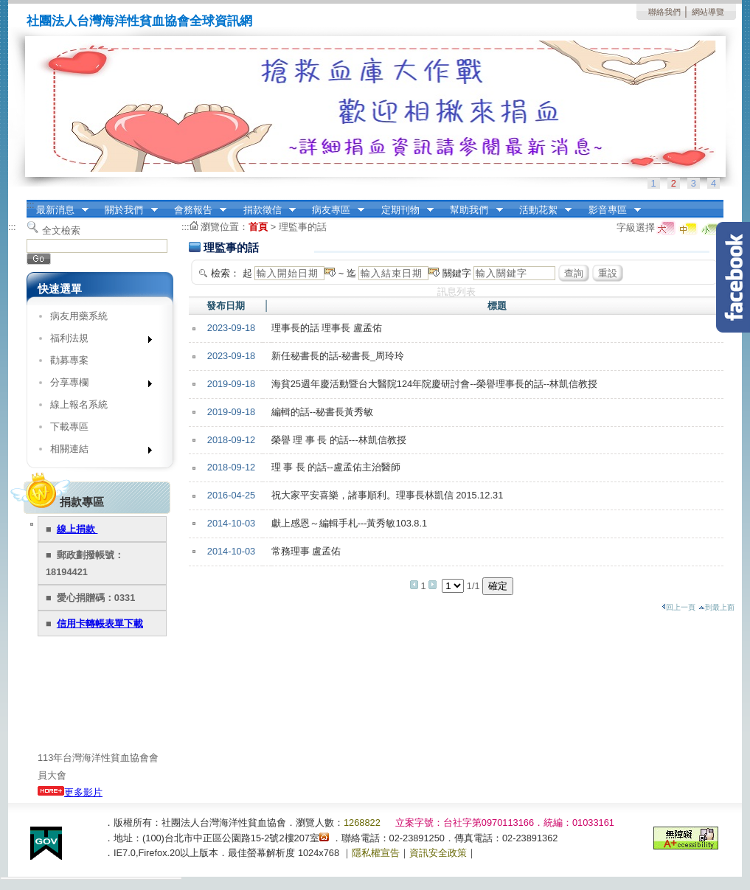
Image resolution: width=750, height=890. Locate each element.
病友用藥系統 (79, 315)
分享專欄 (96, 385)
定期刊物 (403, 210)
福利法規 (96, 341)
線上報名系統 (79, 404)
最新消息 (57, 210)
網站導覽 (708, 11)
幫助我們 (472, 210)
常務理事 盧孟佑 (306, 551)
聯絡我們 (664, 11)
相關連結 (96, 451)
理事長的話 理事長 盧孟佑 (326, 327)
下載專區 (69, 426)
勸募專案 (69, 360)
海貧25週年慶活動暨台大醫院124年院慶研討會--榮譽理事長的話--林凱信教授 (434, 383)
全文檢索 (61, 230)
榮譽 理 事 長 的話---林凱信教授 (338, 439)
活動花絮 (541, 210)
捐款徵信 (265, 210)
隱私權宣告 (376, 852)
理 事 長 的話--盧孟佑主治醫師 (335, 467)
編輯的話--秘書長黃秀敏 (322, 411)
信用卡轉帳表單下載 (100, 623)
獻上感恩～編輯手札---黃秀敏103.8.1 (349, 523)
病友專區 (333, 210)
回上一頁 (678, 607)
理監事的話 (303, 226)
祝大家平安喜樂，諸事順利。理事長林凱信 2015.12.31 (387, 495)
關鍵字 (456, 273)
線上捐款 (77, 529)
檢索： (225, 273)
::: (31, 204)
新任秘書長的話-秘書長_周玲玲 (337, 355)
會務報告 (195, 210)
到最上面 (716, 607)
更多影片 (70, 792)
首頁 (258, 226)
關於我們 (127, 210)
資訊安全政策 (438, 852)
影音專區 (610, 210)
